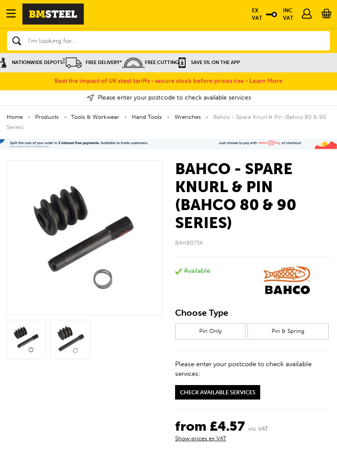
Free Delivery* (92, 62)
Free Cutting (150, 62)
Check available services (217, 392)
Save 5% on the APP (209, 62)
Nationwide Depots (31, 62)
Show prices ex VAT (200, 438)
